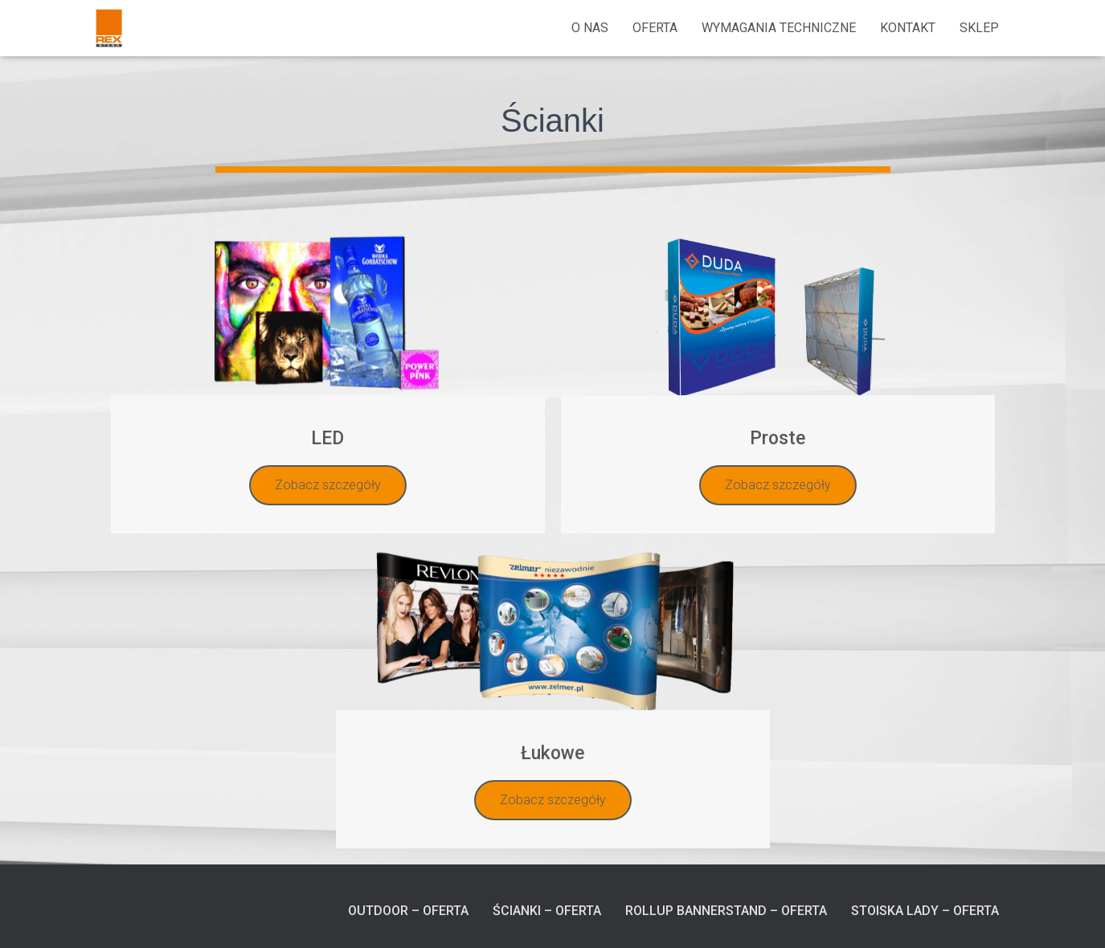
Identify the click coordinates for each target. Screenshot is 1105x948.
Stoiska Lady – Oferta (925, 910)
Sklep (979, 27)
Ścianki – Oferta (547, 910)
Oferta (654, 27)
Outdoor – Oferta (408, 910)
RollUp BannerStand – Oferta (726, 910)
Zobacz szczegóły (328, 484)
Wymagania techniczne (779, 27)
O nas (589, 27)
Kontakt (907, 27)
